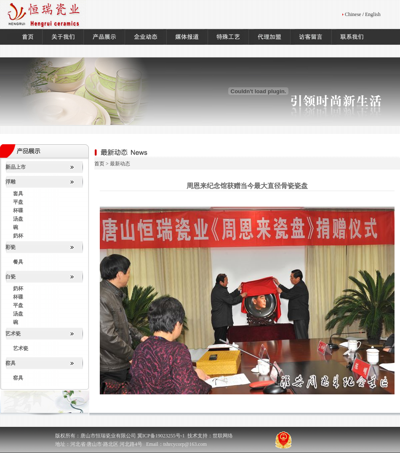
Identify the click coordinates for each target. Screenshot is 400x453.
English (373, 14)
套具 (18, 194)
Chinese (353, 14)
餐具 (18, 262)
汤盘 (18, 219)
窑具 (10, 363)
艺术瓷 (13, 334)
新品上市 (15, 167)
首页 (99, 164)
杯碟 (18, 210)
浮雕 (10, 182)
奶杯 (18, 236)
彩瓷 (10, 247)
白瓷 (10, 277)
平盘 (18, 202)
